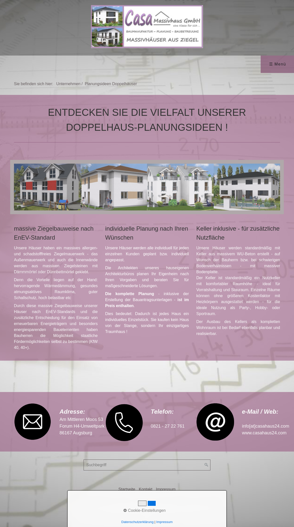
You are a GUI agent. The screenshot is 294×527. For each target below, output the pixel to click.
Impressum (166, 489)
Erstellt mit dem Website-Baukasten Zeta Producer (177, 499)
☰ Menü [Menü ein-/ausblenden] (277, 64)
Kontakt (145, 489)
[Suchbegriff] (147, 465)
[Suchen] (206, 465)
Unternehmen (68, 84)
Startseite (126, 489)
